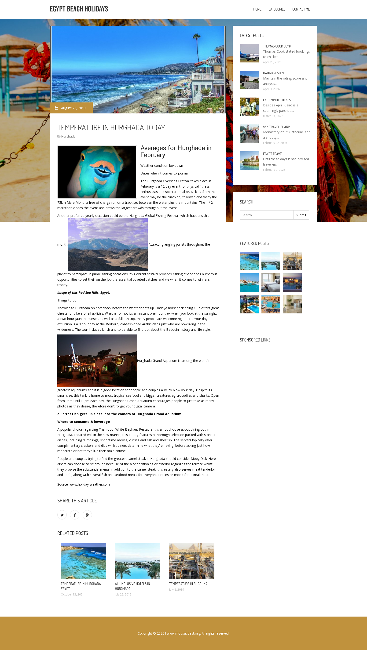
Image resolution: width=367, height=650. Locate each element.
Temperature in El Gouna (188, 583)
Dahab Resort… (274, 73)
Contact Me (301, 9)
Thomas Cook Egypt (278, 46)
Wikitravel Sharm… (277, 127)
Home (257, 9)
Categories (276, 9)
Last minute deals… (278, 100)
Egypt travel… (274, 154)
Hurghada (68, 136)
